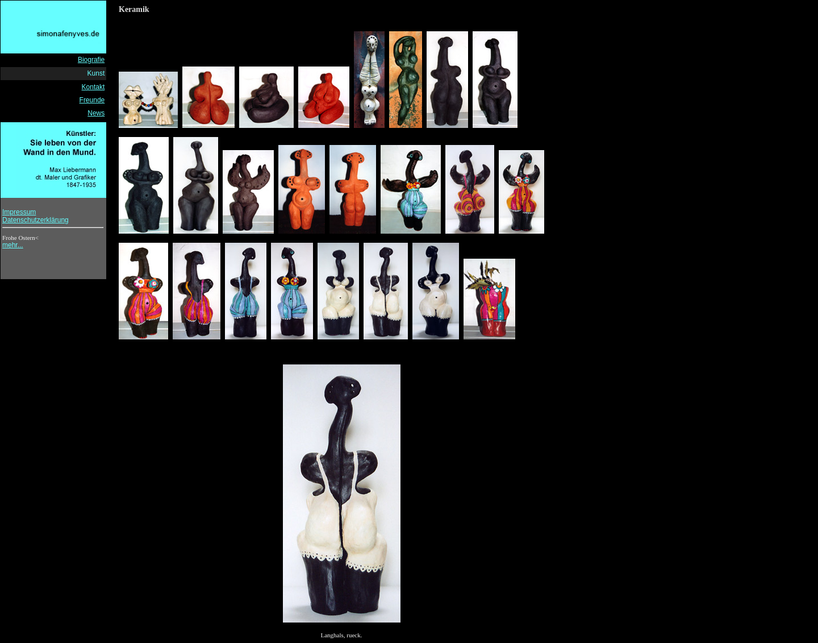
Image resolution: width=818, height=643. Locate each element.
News (96, 113)
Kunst (96, 73)
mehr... (12, 245)
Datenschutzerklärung (35, 220)
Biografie (91, 60)
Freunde (92, 100)
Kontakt (93, 87)
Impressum (19, 212)
